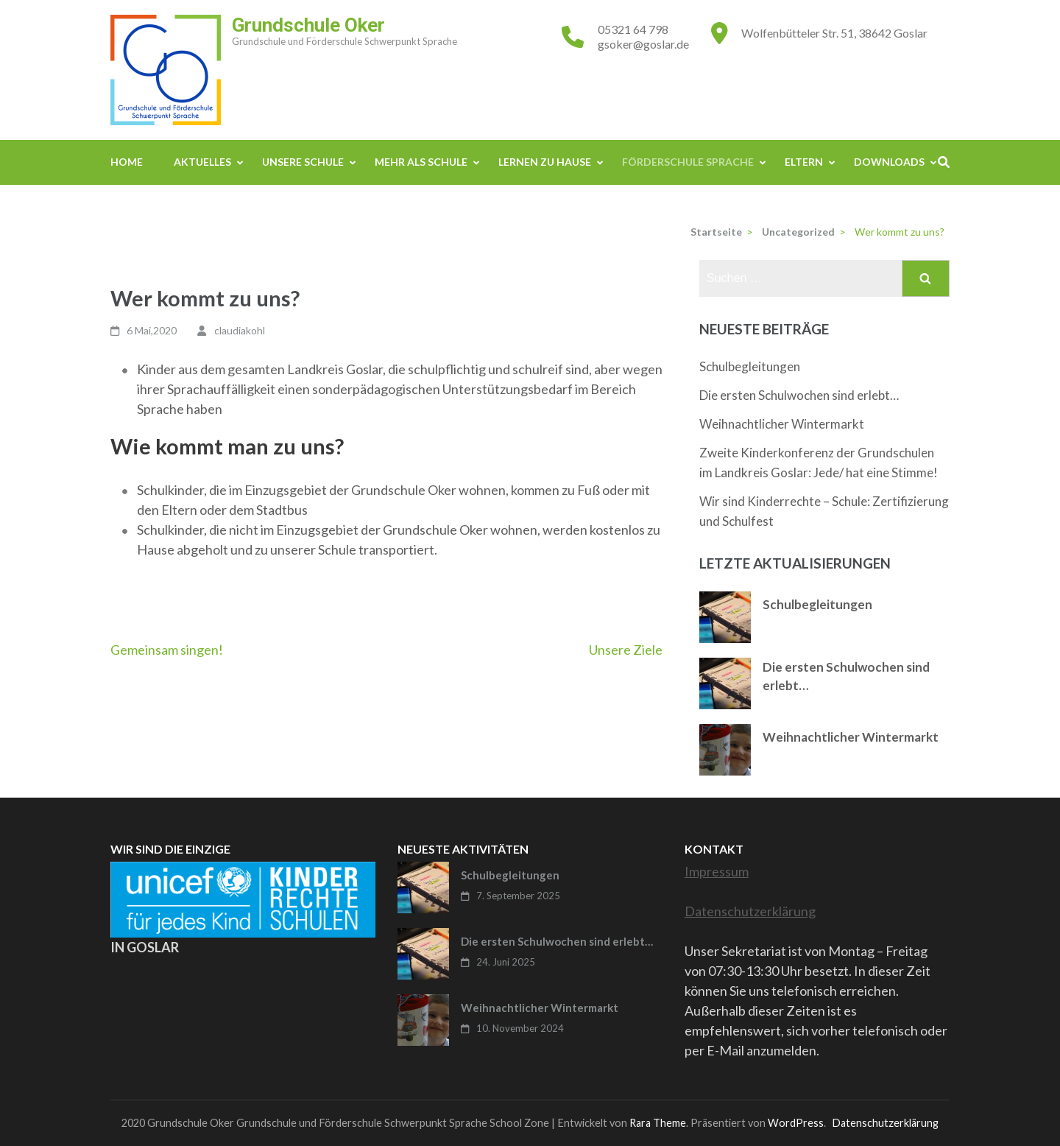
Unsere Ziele (625, 649)
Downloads (889, 161)
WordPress (796, 1123)
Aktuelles (202, 161)
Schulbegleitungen (749, 366)
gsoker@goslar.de (643, 44)
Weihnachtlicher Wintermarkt (781, 424)
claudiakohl (239, 330)
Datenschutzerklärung (750, 911)
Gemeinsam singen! (166, 649)
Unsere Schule (303, 161)
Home (126, 161)
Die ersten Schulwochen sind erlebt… (799, 395)
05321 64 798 (633, 29)
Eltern (804, 161)
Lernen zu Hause (544, 161)
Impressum (717, 871)
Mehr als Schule (421, 161)
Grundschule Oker (308, 25)
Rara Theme (657, 1123)
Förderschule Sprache (688, 161)
